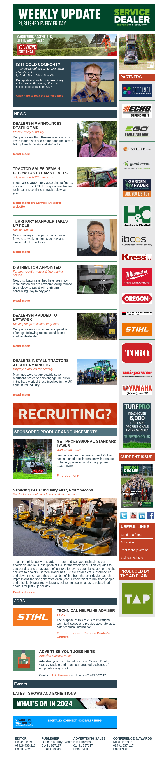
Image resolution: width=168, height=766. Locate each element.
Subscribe (127, 542)
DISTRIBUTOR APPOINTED (37, 267)
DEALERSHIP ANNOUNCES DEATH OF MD (37, 125)
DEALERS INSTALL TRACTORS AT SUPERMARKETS (41, 363)
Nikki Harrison (60, 675)
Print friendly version (135, 550)
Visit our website (132, 557)
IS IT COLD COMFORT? (38, 64)
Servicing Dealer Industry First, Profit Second (53, 490)
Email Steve (23, 749)
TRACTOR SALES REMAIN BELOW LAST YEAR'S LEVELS (40, 171)
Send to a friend (131, 534)
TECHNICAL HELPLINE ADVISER (86, 610)
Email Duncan (51, 749)
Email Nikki (81, 749)
